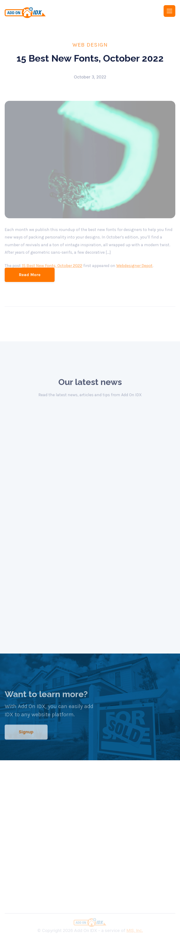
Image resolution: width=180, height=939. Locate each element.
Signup (26, 737)
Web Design (90, 44)
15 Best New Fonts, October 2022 (52, 271)
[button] (169, 11)
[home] (44, 12)
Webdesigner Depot (134, 271)
